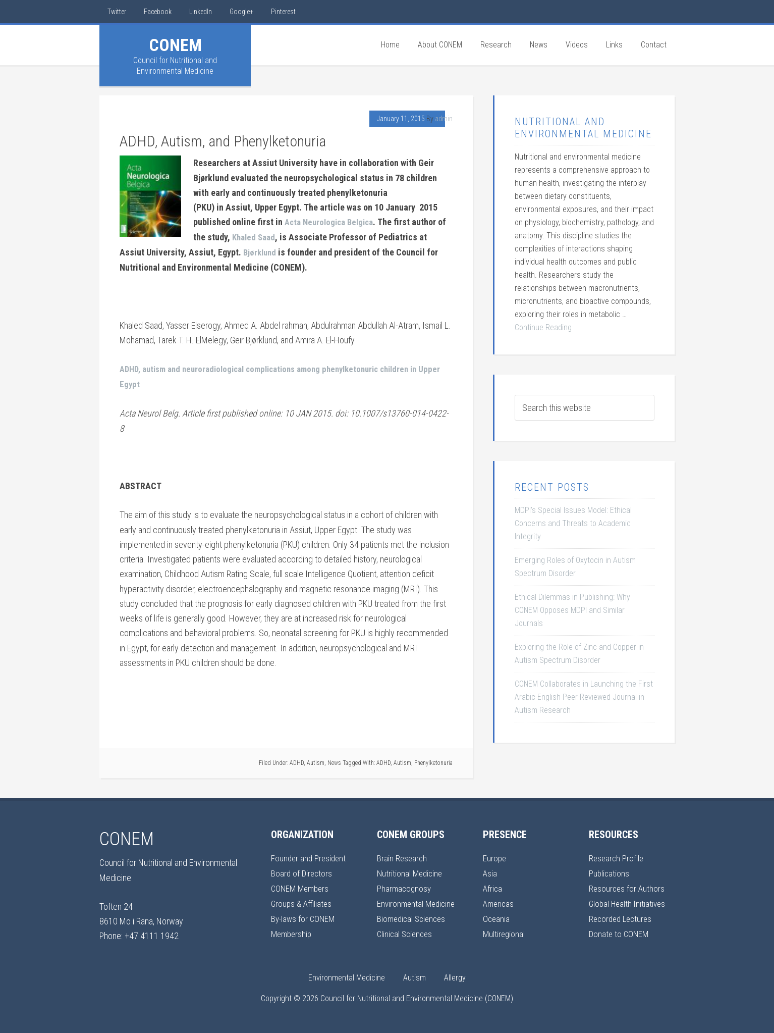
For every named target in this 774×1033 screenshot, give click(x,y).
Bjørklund (261, 251)
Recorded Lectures (622, 915)
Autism (315, 760)
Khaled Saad (265, 236)
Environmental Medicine (418, 900)
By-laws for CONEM (304, 915)
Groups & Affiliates (302, 900)
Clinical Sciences (406, 929)
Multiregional (504, 929)
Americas (499, 900)
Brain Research (402, 856)
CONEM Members (302, 885)
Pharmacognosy (405, 885)
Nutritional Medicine (411, 870)
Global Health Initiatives (629, 900)
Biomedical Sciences (413, 915)
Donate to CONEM (620, 929)
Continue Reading (543, 327)
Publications (609, 870)
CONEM (175, 45)
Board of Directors (302, 870)
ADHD (297, 760)
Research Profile (617, 856)
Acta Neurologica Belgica (332, 222)
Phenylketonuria (433, 760)
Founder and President (310, 856)
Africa (493, 885)
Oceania (497, 915)
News (334, 760)
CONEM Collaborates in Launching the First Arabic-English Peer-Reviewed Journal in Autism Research (584, 697)
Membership (292, 929)
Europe (495, 856)
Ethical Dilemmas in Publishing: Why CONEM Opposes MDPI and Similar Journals (572, 610)
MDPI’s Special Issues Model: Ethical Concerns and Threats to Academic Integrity (573, 523)
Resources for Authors (628, 885)
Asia (490, 870)
